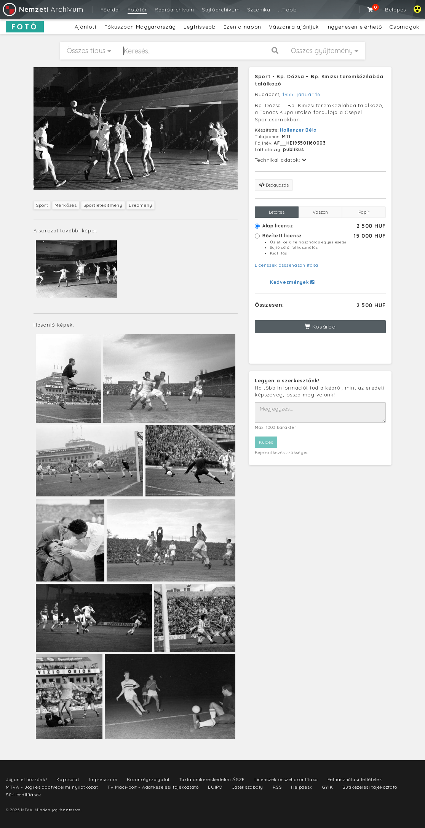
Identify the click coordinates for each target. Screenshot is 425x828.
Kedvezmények (292, 282)
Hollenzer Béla (298, 130)
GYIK (327, 787)
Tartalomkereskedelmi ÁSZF (212, 779)
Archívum (42, 9)
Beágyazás (274, 185)
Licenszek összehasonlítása (286, 265)
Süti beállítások (24, 794)
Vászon (320, 212)
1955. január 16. (302, 94)
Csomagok (404, 26)
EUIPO (215, 787)
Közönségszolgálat (148, 779)
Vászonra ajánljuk (294, 26)
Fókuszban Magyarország (140, 26)
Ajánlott (86, 26)
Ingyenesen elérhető (354, 26)
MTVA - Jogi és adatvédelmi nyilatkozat (52, 787)
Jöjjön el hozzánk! (26, 779)
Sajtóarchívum (221, 9)
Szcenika (258, 9)
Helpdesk (302, 787)
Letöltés (276, 212)
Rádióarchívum (174, 9)
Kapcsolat (67, 779)
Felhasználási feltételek (355, 779)
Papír (363, 212)
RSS (277, 787)
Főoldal (110, 9)
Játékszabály (247, 787)
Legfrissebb (200, 26)
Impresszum (103, 779)
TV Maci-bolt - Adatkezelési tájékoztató (152, 787)
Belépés (395, 9)
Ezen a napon (242, 26)
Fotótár (137, 9)
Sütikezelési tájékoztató (369, 787)
